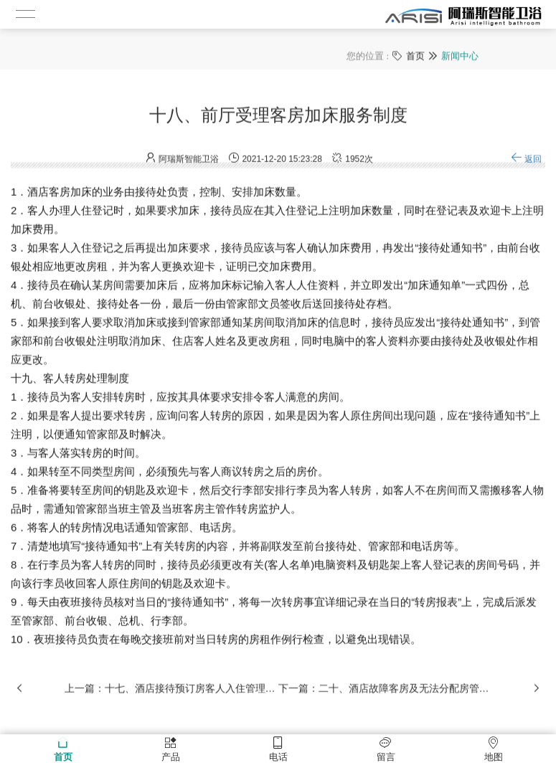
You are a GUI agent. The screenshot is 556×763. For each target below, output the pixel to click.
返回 (526, 167)
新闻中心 (460, 54)
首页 (415, 54)
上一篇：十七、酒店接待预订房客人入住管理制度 (171, 696)
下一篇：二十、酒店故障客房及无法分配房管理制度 (385, 696)
